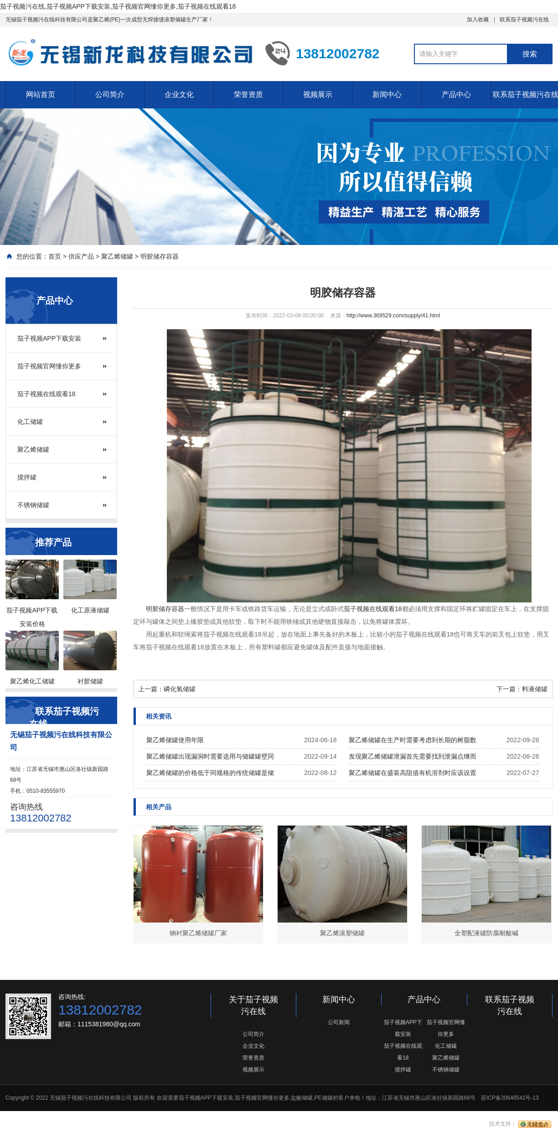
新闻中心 (387, 94)
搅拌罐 (26, 477)
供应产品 (81, 256)
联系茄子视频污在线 (524, 19)
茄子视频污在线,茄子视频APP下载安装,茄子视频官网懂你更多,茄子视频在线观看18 (118, 6)
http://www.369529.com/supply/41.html (393, 315)
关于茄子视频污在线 (253, 1005)
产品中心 (456, 94)
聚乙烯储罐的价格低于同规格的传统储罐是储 (210, 772)
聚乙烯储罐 (117, 256)
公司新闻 (339, 1022)
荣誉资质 (248, 94)
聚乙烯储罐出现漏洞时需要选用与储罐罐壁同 (210, 756)
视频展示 (317, 94)
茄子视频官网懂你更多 (49, 366)
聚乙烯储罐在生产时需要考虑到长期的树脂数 (412, 740)
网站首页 (40, 94)
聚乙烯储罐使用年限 (175, 740)
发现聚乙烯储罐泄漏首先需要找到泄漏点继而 (412, 756)
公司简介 (109, 94)
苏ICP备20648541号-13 (510, 1098)
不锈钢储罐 (33, 505)
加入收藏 (478, 19)
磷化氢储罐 (180, 689)
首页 (54, 256)
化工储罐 (30, 421)
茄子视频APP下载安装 (49, 338)
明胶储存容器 (159, 256)
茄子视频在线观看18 (46, 394)
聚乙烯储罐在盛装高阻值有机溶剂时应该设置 (412, 772)
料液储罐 (535, 689)
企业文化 (179, 94)
